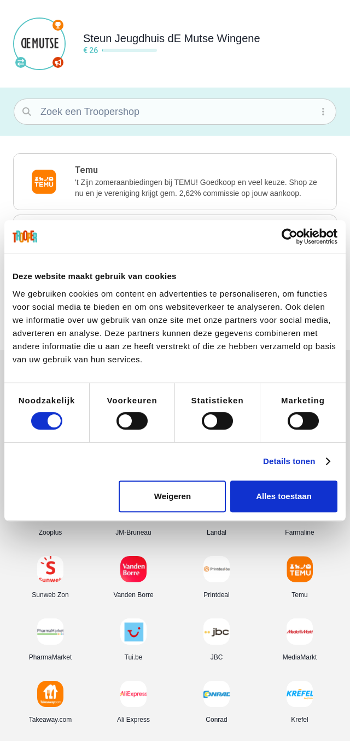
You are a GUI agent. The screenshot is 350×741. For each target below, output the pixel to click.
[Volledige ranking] (57, 25)
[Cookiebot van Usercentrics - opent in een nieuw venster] (289, 236)
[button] (175, 181)
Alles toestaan (284, 496)
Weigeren (172, 496)
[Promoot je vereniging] (57, 62)
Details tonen (289, 461)
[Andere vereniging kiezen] (20, 62)
